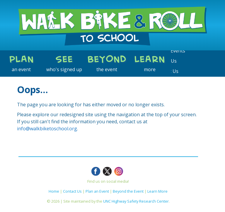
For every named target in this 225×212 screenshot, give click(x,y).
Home (54, 191)
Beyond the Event (128, 191)
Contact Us (72, 191)
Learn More (157, 191)
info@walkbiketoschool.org (47, 128)
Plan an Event (97, 191)
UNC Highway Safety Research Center (136, 201)
